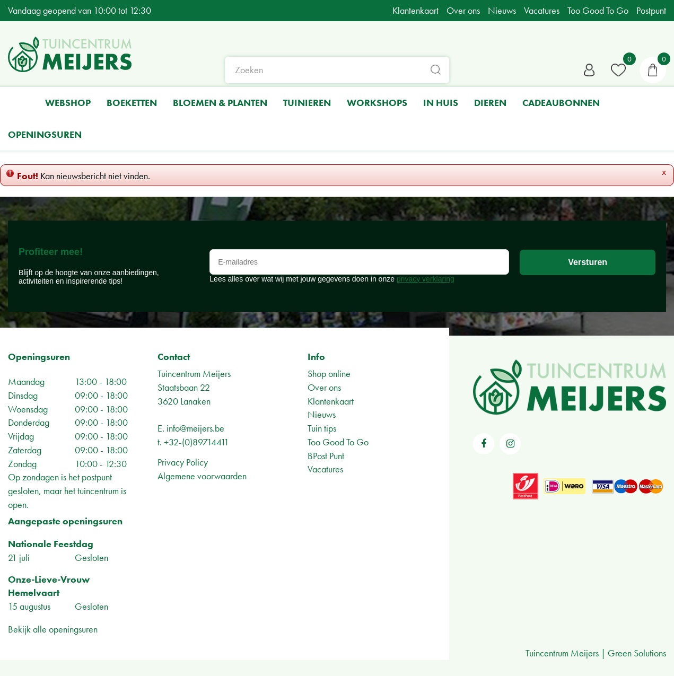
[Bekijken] (653, 71)
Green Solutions (637, 653)
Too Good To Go (338, 442)
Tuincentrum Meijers (194, 373)
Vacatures (325, 469)
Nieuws (322, 414)
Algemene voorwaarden (202, 476)
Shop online (329, 373)
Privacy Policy (182, 462)
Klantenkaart (331, 401)
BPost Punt (326, 456)
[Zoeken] (337, 71)
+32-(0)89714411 (196, 442)
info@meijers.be (195, 428)
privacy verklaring (425, 279)
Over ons (324, 387)
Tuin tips (322, 428)
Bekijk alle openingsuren (53, 629)
